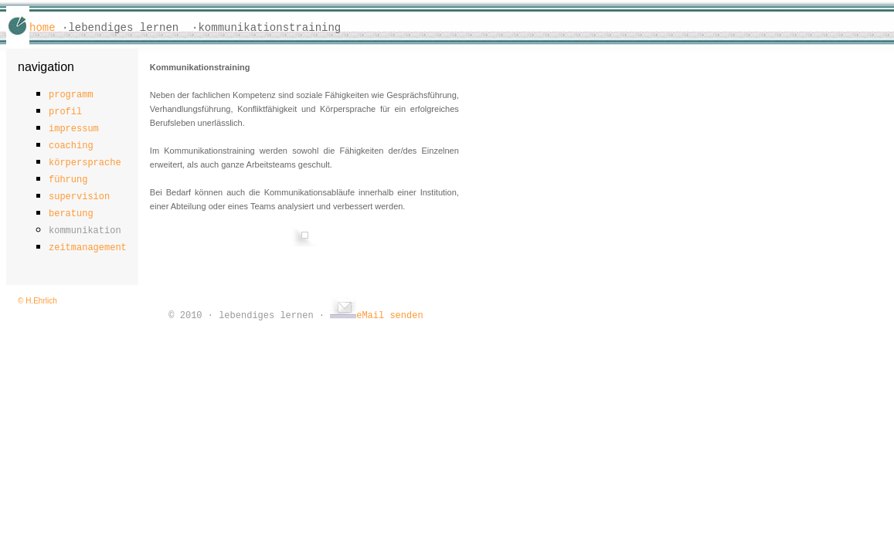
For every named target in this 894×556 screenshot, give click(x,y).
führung (68, 180)
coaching (71, 146)
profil (65, 112)
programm (71, 95)
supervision (79, 197)
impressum (74, 129)
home (42, 28)
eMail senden (376, 315)
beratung (71, 213)
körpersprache (85, 163)
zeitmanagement (88, 247)
